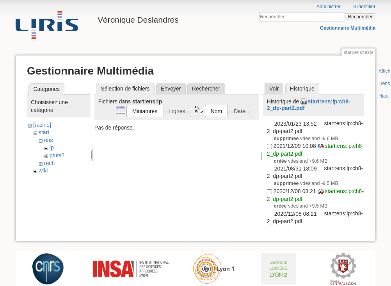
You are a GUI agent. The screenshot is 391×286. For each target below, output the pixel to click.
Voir (274, 88)
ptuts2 (57, 155)
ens (48, 140)
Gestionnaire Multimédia (347, 28)
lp (52, 147)
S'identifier (364, 6)
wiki (43, 170)
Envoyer (171, 88)
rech (49, 163)
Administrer (328, 6)
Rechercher (360, 17)
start (44, 132)
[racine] (42, 125)
